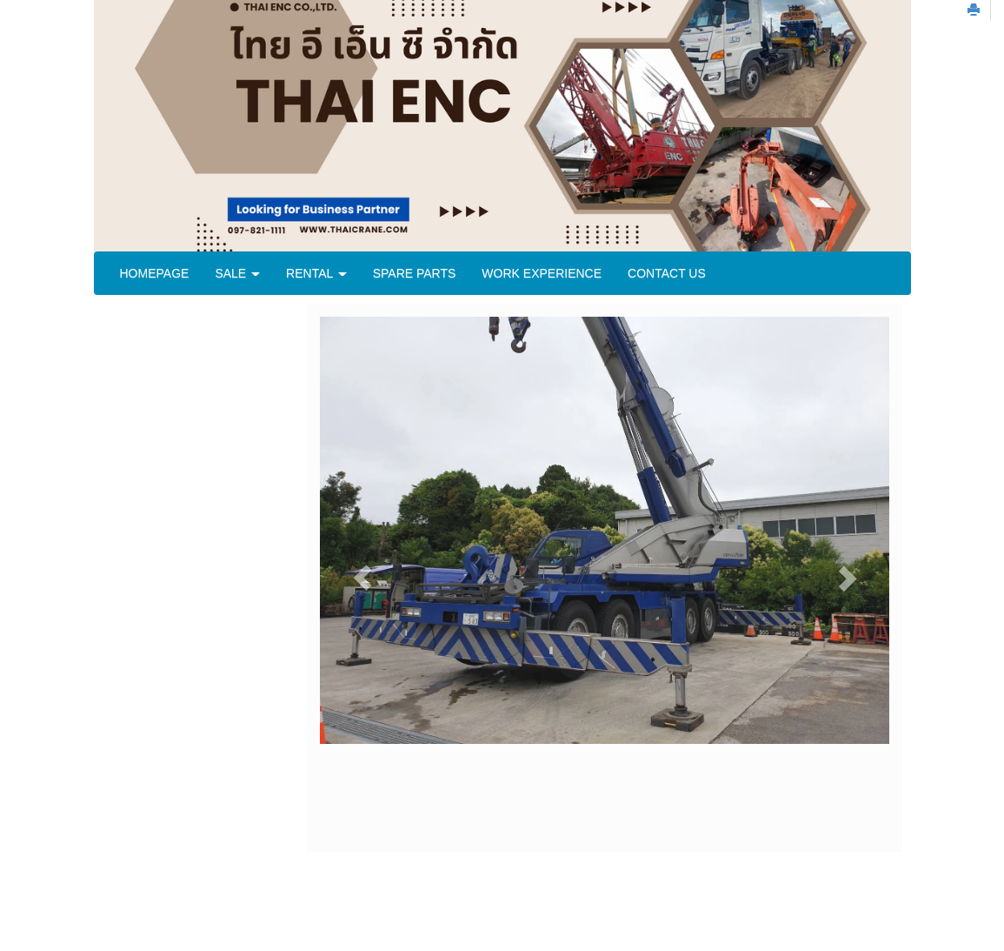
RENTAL (316, 273)
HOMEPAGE (154, 273)
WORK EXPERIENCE (542, 273)
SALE (237, 273)
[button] (362, 578)
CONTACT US (667, 273)
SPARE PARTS (414, 273)
